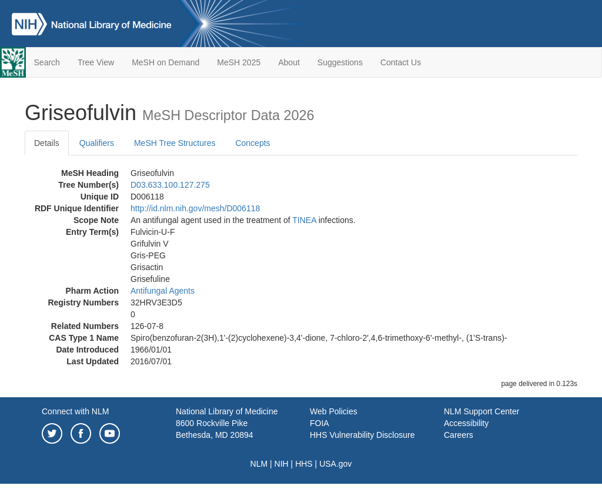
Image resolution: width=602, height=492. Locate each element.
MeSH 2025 (238, 62)
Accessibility (466, 423)
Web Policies (333, 411)
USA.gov (335, 463)
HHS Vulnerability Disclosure (362, 435)
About (289, 62)
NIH (282, 463)
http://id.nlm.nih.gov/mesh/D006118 (195, 208)
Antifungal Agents (163, 290)
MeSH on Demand (165, 62)
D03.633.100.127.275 (170, 185)
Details (46, 143)
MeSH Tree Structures (175, 143)
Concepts (252, 143)
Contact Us (400, 62)
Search (47, 62)
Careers (458, 435)
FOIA (319, 423)
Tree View (96, 62)
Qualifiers (96, 143)
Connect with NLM (75, 411)
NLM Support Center (481, 411)
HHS (304, 463)
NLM (259, 463)
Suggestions (340, 62)
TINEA (304, 220)
